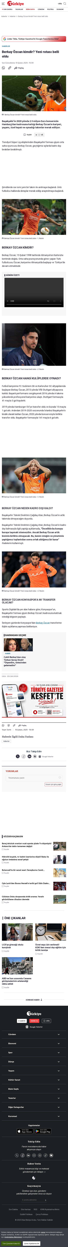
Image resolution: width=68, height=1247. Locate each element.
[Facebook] (24, 756)
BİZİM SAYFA (30, 9)
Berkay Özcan (43, 622)
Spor (10, 1052)
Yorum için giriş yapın (53, 784)
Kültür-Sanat (14, 1080)
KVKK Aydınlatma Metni (49, 1209)
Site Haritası (26, 1209)
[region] (34, 1237)
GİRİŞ (59, 4)
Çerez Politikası (42, 1214)
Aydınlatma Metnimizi (13, 1237)
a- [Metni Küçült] (37, 135)
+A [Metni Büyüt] (42, 135)
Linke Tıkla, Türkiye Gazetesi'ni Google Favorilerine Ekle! (31, 39)
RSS (35, 1209)
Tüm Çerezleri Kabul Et (11, 1243)
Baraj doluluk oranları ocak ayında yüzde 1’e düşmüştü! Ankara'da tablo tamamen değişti (26, 844)
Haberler (6, 46)
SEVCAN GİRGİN (12, 676)
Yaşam (11, 1071)
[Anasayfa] (34, 1013)
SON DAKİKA (7, 9)
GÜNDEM (41, 9)
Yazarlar (12, 1098)
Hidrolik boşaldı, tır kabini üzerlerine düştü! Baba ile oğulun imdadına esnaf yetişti (25, 858)
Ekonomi (12, 1043)
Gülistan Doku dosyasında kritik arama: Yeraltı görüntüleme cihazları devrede (23, 898)
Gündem (12, 1034)
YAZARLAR (19, 9)
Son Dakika (13, 1209)
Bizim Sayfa (13, 1089)
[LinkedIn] (29, 756)
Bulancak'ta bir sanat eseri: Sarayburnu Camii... (23, 870)
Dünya (11, 1062)
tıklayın (40, 1172)
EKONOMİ (60, 9)
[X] (18, 756)
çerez (43, 1232)
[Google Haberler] (45, 756)
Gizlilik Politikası (26, 1214)
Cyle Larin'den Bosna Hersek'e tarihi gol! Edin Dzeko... (26, 883)
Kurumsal (12, 1116)
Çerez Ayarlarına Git (31, 1243)
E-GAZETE (21, 1021)
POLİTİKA (50, 9)
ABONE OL (34, 1021)
